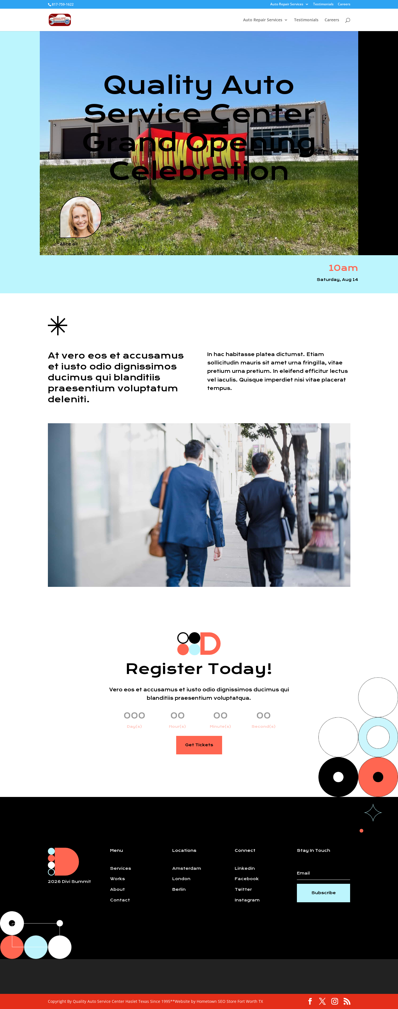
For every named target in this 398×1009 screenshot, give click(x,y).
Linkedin (245, 868)
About (117, 889)
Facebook (247, 879)
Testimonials (323, 4)
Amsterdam (186, 868)
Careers (344, 4)
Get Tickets (199, 745)
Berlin (179, 889)
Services (120, 868)
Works (117, 879)
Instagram (247, 900)
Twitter (243, 889)
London (181, 879)
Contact (120, 900)
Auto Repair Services (286, 4)
